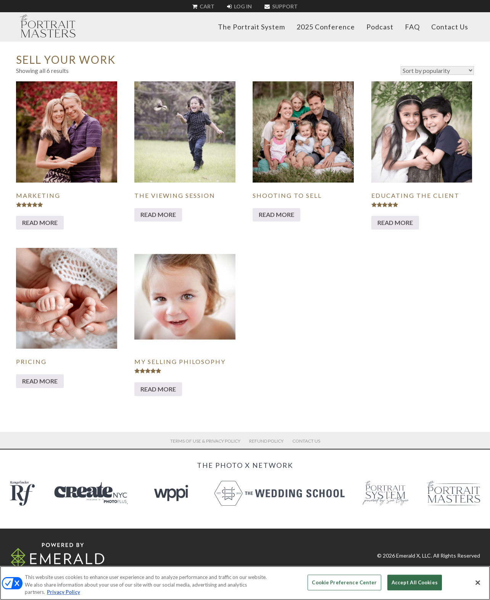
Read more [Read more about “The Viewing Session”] (158, 214)
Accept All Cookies (415, 582)
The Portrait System (251, 27)
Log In (239, 6)
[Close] (477, 582)
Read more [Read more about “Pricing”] (40, 381)
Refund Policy (266, 441)
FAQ (412, 27)
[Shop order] (437, 70)
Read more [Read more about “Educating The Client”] (395, 222)
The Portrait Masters (48, 26)
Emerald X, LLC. (414, 555)
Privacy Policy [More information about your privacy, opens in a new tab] (63, 592)
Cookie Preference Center (344, 582)
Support (281, 6)
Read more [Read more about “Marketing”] (40, 222)
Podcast (379, 27)
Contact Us (449, 27)
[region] (245, 583)
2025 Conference (326, 27)
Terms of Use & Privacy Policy (205, 441)
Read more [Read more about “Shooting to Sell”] (276, 214)
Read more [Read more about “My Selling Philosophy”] (158, 389)
